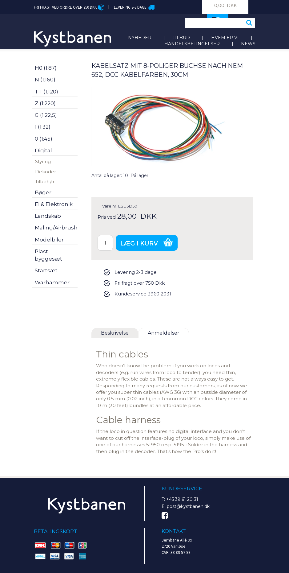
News (248, 44)
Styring (43, 161)
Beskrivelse (115, 333)
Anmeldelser (163, 333)
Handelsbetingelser (192, 44)
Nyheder (139, 37)
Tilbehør (44, 181)
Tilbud (181, 37)
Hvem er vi (225, 37)
